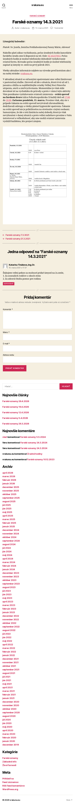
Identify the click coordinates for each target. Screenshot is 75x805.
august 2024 (9, 544)
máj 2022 (7, 641)
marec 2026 (8, 476)
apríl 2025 (7, 515)
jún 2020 (7, 723)
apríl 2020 (7, 730)
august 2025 (9, 501)
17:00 (67, 97)
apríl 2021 (7, 687)
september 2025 (11, 498)
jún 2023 (6, 594)
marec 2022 (8, 648)
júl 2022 (6, 634)
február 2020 (9, 737)
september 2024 (11, 541)
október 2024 (9, 537)
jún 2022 (6, 637)
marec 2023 (8, 605)
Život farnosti (9, 765)
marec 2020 (8, 734)
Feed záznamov (10, 782)
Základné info (9, 761)
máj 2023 (7, 598)
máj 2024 (7, 555)
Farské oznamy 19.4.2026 (15, 407)
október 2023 (9, 580)
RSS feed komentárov (13, 785)
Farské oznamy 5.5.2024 (33, 437)
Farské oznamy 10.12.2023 (40, 459)
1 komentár (58, 28)
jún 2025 (6, 508)
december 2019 (10, 744)
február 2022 (9, 651)
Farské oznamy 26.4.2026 (15, 401)
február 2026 (9, 480)
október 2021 (9, 666)
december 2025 (10, 487)
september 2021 (10, 669)
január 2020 (8, 741)
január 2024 (8, 569)
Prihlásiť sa (8, 778)
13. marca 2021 (41, 28)
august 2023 (9, 587)
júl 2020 (6, 719)
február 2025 (9, 523)
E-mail (6, 344)
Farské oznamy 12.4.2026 (15, 412)
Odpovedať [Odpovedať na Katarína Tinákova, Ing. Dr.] (8, 284)
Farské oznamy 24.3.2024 (33, 442)
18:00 (8, 100)
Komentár (8, 309)
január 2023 (8, 612)
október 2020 (9, 709)
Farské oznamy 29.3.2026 (15, 423)
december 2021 (10, 659)
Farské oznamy (37, 16)
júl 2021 (6, 676)
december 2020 (10, 702)
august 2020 (9, 716)
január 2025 (8, 526)
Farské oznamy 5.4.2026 (15, 418)
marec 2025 (8, 519)
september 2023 (11, 583)
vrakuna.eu (37, 5)
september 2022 (11, 626)
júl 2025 (6, 505)
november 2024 (10, 533)
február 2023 (9, 609)
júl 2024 (6, 548)
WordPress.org (10, 789)
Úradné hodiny (34, 454)
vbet (4, 437)
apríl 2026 (7, 473)
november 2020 (10, 705)
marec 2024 (8, 562)
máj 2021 (7, 684)
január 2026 (8, 483)
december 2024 (10, 530)
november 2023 (10, 576)
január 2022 (8, 655)
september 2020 (11, 712)
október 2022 (9, 623)
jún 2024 (6, 551)
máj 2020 (7, 727)
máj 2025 (7, 512)
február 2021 (9, 694)
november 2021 (10, 662)
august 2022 (8, 630)
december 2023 (10, 573)
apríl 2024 (7, 558)
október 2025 (9, 494)
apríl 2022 (7, 644)
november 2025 (10, 490)
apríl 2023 (7, 601)
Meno (6, 332)
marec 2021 (8, 691)
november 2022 (10, 619)
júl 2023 (6, 591)
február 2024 (9, 566)
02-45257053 (54, 56)
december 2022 (10, 616)
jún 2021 (6, 680)
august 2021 (8, 673)
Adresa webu (8, 355)
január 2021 (8, 698)
